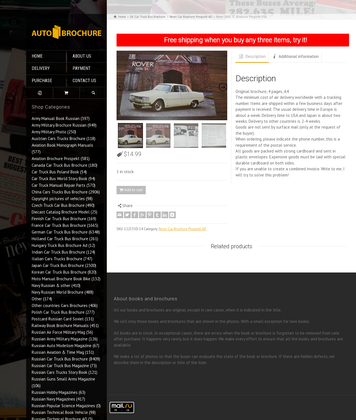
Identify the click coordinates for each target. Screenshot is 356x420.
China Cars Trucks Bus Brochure (60, 192)
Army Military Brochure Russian (59, 125)
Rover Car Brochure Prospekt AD (182, 229)
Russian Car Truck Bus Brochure (60, 359)
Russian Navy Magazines (53, 399)
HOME (37, 56)
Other (37, 298)
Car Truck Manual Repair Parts (58, 185)
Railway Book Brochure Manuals (60, 325)
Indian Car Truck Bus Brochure (58, 252)
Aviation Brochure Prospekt (56, 158)
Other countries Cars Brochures (60, 305)
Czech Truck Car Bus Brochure (58, 205)
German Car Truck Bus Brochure (60, 232)
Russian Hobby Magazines (55, 392)
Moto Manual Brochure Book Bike (61, 278)
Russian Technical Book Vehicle (60, 412)
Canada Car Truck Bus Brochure (59, 165)
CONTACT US (84, 80)
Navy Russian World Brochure (57, 292)
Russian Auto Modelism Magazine (62, 345)
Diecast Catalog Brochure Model (61, 212)
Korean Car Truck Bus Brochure (59, 272)
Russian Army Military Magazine (60, 339)
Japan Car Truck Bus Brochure (58, 265)
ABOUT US (82, 56)
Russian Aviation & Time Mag (58, 352)
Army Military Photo (49, 131)
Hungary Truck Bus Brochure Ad (59, 245)
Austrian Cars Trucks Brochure (58, 138)
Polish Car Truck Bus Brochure (58, 312)
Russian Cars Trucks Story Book (59, 372)
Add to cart (133, 190)
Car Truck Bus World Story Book (59, 178)
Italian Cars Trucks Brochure (57, 258)
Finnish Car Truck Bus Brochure (59, 218)
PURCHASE (42, 80)
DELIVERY (41, 68)
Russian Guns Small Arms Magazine (63, 379)
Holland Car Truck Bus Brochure (60, 238)
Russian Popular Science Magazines (63, 405)
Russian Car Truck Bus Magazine (60, 365)
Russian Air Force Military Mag (58, 332)
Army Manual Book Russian (56, 118)
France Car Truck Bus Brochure (59, 225)
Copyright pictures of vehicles (58, 198)
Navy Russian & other (51, 285)
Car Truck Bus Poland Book (55, 172)
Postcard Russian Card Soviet (58, 318)
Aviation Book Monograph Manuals (62, 145)
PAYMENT (82, 68)
